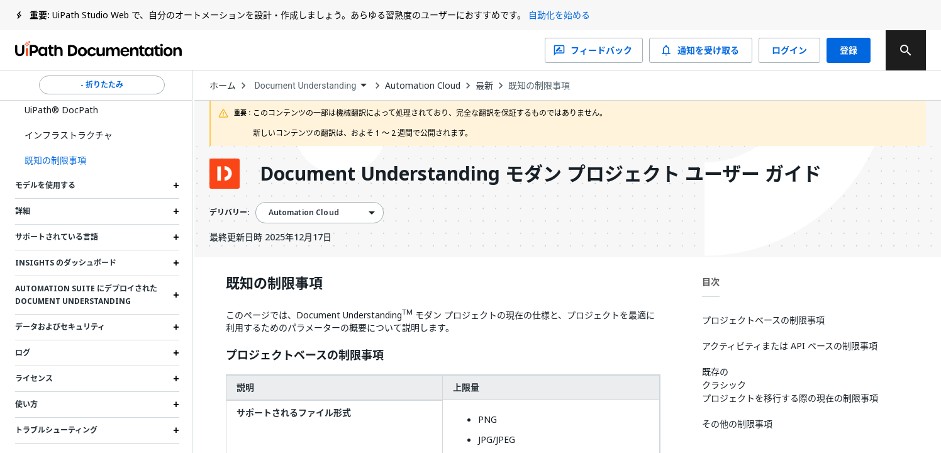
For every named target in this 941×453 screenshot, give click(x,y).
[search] (906, 50)
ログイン (789, 50)
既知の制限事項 (539, 85)
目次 (711, 281)
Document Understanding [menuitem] (306, 86)
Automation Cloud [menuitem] (304, 212)
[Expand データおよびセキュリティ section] (176, 327)
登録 (848, 50)
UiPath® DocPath (61, 109)
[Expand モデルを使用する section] (176, 185)
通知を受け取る (701, 50)
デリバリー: (229, 212)
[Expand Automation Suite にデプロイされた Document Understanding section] (176, 295)
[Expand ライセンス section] (176, 378)
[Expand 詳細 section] (176, 211)
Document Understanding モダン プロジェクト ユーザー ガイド (540, 173)
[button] (97, 160)
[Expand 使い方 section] (176, 404)
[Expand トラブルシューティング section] (176, 430)
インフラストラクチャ (69, 135)
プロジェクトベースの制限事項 (305, 355)
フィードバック (593, 50)
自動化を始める (559, 14)
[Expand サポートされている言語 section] (176, 237)
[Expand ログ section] (176, 353)
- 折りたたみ (102, 85)
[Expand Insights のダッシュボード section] (176, 263)
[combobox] (310, 86)
